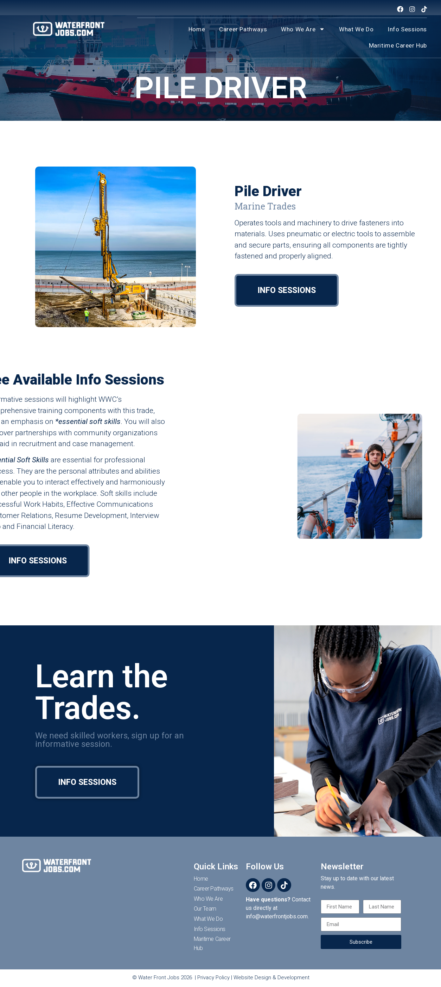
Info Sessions (407, 29)
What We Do (356, 29)
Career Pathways (243, 29)
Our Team (205, 908)
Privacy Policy (213, 977)
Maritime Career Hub (398, 45)
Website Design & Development (271, 977)
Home (196, 29)
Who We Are (303, 29)
